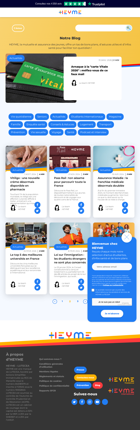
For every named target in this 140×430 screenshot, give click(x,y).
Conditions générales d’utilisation (51, 365)
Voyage (56, 132)
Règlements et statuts (51, 376)
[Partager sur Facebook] (37, 205)
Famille (16, 124)
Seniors (42, 116)
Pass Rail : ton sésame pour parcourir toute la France (70, 181)
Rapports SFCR (47, 390)
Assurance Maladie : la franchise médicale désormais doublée (113, 181)
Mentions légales (48, 371)
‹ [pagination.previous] (54, 301)
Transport (105, 124)
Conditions (128, 304)
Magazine (115, 116)
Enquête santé (36, 124)
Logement (86, 124)
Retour (19, 28)
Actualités (59, 116)
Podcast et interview (93, 132)
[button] (6, 12)
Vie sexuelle (38, 132)
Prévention (18, 132)
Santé (70, 132)
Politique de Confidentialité (113, 285)
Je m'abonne (112, 313)
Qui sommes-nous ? (50, 359)
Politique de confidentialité (54, 385)
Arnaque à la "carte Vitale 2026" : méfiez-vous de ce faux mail (89, 70)
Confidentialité (121, 304)
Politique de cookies (50, 381)
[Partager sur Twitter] (37, 211)
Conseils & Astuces (62, 124)
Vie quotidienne (21, 116)
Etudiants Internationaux (87, 116)
